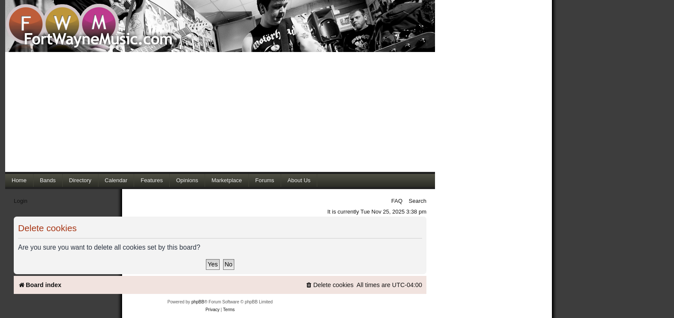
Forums (264, 180)
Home (19, 180)
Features (151, 180)
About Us (299, 180)
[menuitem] (330, 285)
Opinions (187, 180)
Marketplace (226, 180)
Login (21, 201)
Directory (80, 180)
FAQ (396, 201)
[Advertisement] (220, 112)
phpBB (197, 302)
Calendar (116, 180)
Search (417, 201)
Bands (48, 180)
